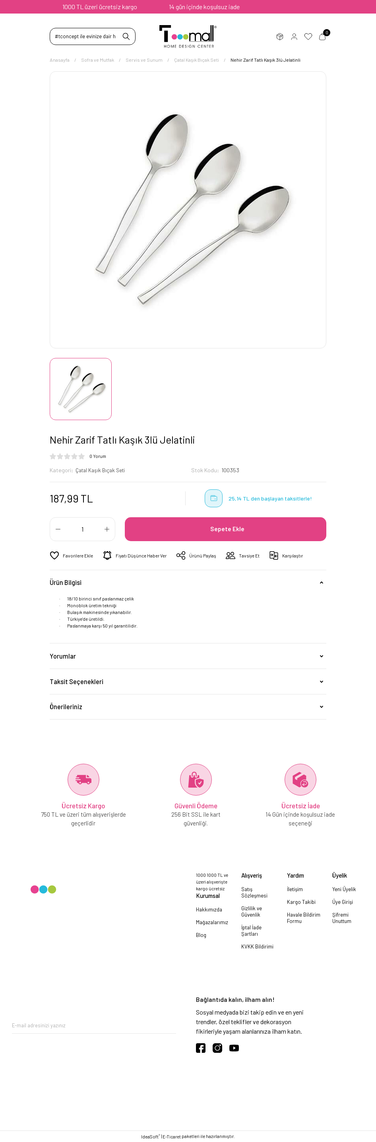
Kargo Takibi (301, 901)
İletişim (295, 889)
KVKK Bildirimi (257, 946)
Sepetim (322, 37)
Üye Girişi (294, 37)
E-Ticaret (172, 1136)
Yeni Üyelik (344, 889)
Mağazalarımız (212, 922)
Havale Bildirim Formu (303, 917)
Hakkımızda (209, 909)
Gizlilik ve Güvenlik (251, 911)
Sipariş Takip (280, 37)
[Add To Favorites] (72, 555)
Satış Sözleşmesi (254, 892)
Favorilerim (308, 37)
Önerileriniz (66, 706)
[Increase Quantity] (107, 529)
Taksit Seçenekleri (76, 681)
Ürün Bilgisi (65, 582)
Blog (201, 935)
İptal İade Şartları (251, 930)
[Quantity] (82, 529)
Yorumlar (63, 655)
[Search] (93, 36)
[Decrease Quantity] (58, 529)
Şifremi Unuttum (341, 917)
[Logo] (188, 36)
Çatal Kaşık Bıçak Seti (103, 470)
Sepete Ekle (228, 529)
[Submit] (170, 1025)
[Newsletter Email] (94, 1025)
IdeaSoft (150, 1136)
